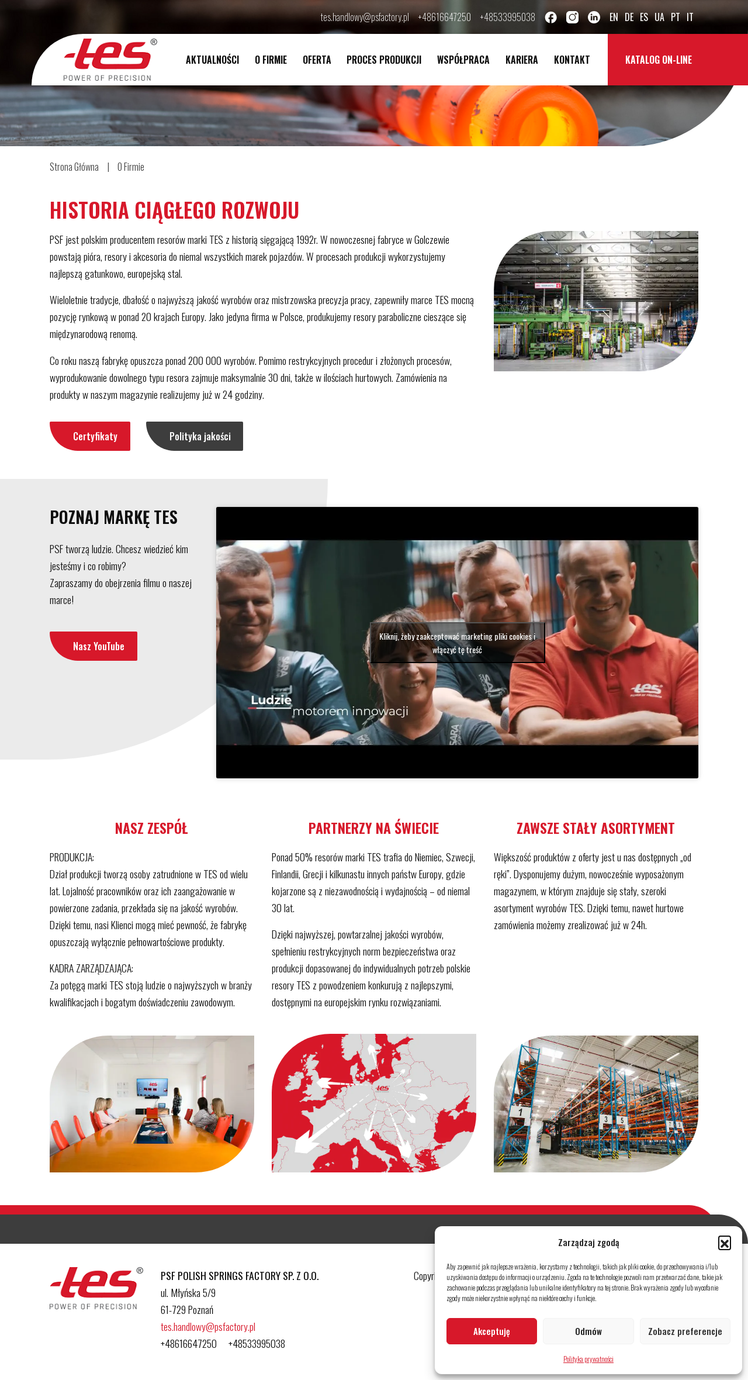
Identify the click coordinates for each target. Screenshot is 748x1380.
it (690, 17)
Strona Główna (74, 167)
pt (675, 17)
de (629, 17)
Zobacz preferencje (685, 1330)
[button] (724, 1242)
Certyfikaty (95, 436)
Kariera (521, 60)
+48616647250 (444, 17)
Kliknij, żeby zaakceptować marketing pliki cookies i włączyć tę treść (457, 643)
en (614, 17)
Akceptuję (491, 1330)
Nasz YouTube (98, 646)
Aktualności (212, 60)
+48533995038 (507, 17)
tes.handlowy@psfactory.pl (365, 17)
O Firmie (271, 60)
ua (659, 17)
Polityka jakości (200, 436)
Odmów (588, 1330)
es (644, 17)
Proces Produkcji (384, 60)
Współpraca (463, 60)
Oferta (317, 60)
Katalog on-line (658, 60)
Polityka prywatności (588, 1359)
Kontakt (572, 60)
